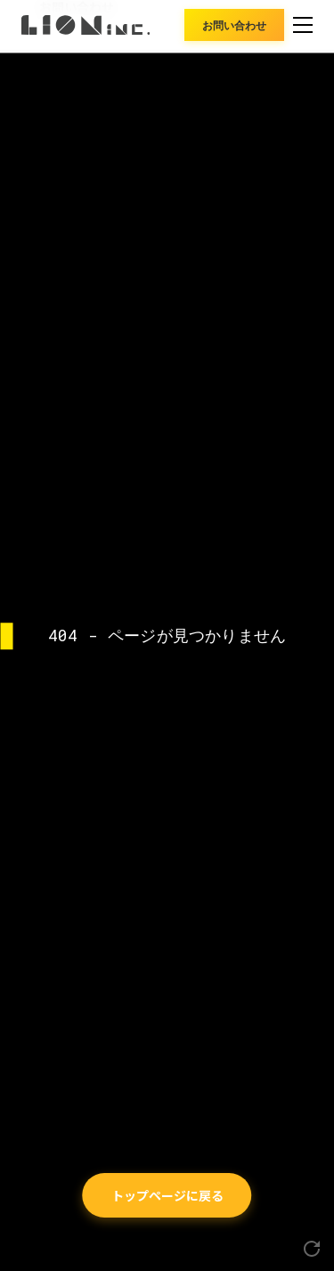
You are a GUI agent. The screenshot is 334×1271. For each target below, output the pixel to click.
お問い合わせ (234, 24)
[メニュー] (303, 25)
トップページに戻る (167, 1195)
